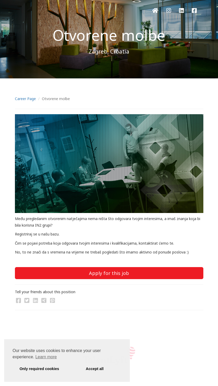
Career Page (25, 98)
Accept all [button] (95, 369)
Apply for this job (109, 273)
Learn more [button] (46, 357)
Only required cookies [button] (39, 369)
